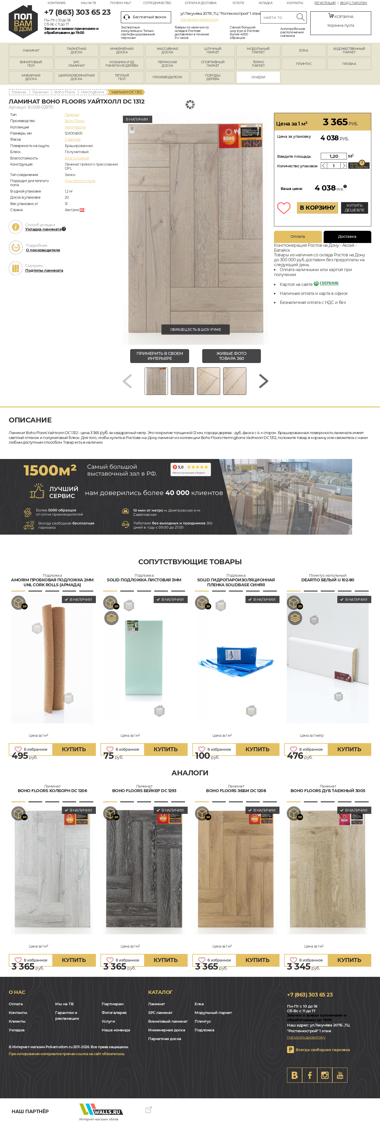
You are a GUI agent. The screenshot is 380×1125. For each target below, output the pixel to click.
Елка (199, 1003)
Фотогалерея (114, 1012)
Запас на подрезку (359, 165)
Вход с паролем (353, 3)
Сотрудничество (157, 3)
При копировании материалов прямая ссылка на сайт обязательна (66, 1054)
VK (294, 1075)
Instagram (324, 1075)
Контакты (295, 3)
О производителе (43, 250)
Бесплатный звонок (144, 17)
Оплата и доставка (200, 3)
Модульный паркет (213, 1012)
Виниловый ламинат (168, 1021)
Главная (19, 92)
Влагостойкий (77, 158)
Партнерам (112, 1003)
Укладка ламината (43, 229)
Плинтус (203, 1021)
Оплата (298, 236)
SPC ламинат (160, 1012)
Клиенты (17, 1021)
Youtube (339, 1075)
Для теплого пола (80, 181)
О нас (17, 992)
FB (309, 1075)
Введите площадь (294, 156)
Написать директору (199, 19)
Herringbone (92, 92)
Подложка (204, 1030)
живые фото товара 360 (231, 356)
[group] (195, 229)
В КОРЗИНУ (317, 207)
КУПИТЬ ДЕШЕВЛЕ (355, 207)
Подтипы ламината (44, 270)
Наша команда (116, 1030)
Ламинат (40, 92)
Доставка (347, 236)
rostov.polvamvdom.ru (23, 22)
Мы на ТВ (88, 3)
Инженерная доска (166, 1030)
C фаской (72, 139)
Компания (56, 3)
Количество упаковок (297, 166)
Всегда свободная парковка (323, 1049)
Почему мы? (120, 3)
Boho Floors (64, 92)
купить (74, 749)
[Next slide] (263, 381)
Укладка (266, 3)
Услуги (238, 3)
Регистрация (325, 3)
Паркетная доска (164, 1038)
